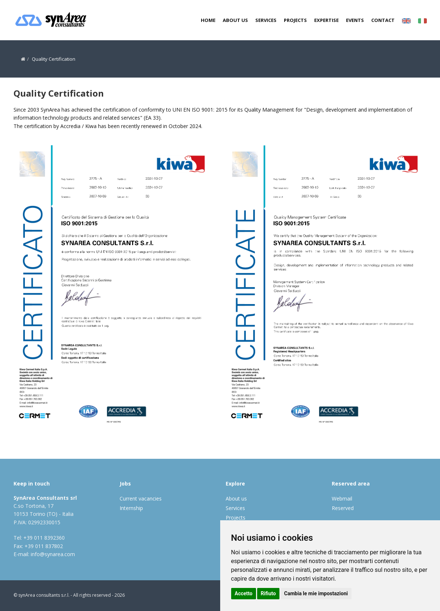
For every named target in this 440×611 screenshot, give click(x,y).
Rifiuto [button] (268, 593)
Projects (295, 20)
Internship (131, 508)
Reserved (343, 508)
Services (266, 20)
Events (355, 20)
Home (208, 20)
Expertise (326, 20)
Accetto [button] (244, 593)
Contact (383, 20)
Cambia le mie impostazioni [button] (316, 593)
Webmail (342, 498)
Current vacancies (141, 498)
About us (235, 20)
